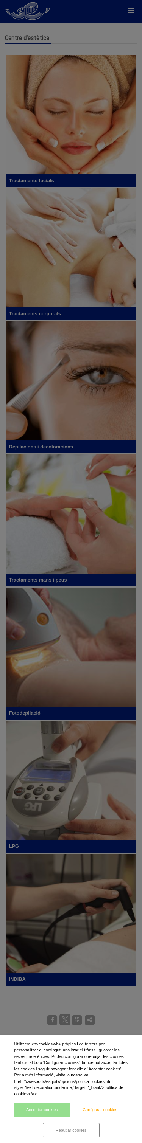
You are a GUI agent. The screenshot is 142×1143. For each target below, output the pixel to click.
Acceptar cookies (42, 1109)
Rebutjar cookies (71, 1130)
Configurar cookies (100, 1109)
